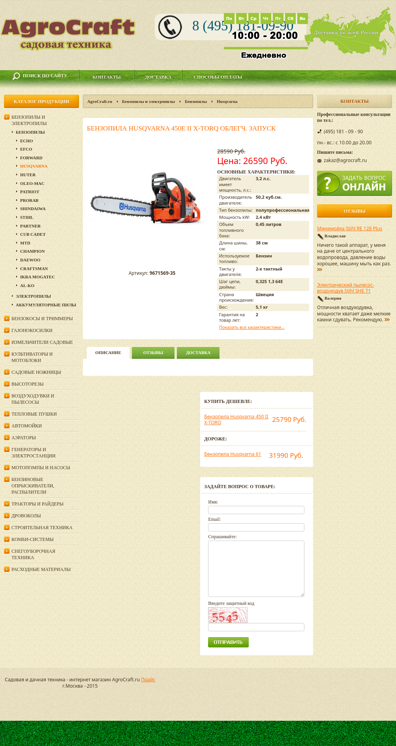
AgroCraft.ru (99, 101)
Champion (32, 251)
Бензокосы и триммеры (42, 318)
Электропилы (33, 296)
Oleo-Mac (32, 183)
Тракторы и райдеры (37, 504)
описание (108, 352)
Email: (214, 519)
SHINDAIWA (33, 208)
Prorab (29, 200)
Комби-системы (32, 539)
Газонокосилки (32, 330)
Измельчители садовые (42, 342)
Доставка (158, 77)
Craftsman (34, 268)
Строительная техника (42, 527)
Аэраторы (23, 437)
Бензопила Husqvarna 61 (232, 454)
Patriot (29, 191)
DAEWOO (30, 259)
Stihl (27, 217)
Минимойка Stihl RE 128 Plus (349, 229)
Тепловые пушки (34, 414)
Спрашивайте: (222, 536)
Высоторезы (27, 384)
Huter (28, 174)
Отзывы (153, 352)
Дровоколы (26, 515)
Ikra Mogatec (37, 276)
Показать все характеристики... (252, 327)
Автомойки (26, 426)
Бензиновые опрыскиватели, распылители (32, 486)
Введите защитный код (231, 603)
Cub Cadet (32, 234)
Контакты (106, 77)
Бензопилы (196, 101)
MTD (25, 243)
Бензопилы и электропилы (148, 101)
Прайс (148, 679)
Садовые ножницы (36, 372)
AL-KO (27, 285)
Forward (31, 157)
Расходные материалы (41, 569)
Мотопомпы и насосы (40, 467)
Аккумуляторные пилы (46, 304)
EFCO (26, 149)
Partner (30, 226)
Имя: (213, 502)
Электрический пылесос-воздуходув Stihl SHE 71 (345, 288)
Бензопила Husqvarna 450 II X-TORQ (236, 419)
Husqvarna (227, 101)
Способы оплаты (217, 77)
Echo (26, 140)
